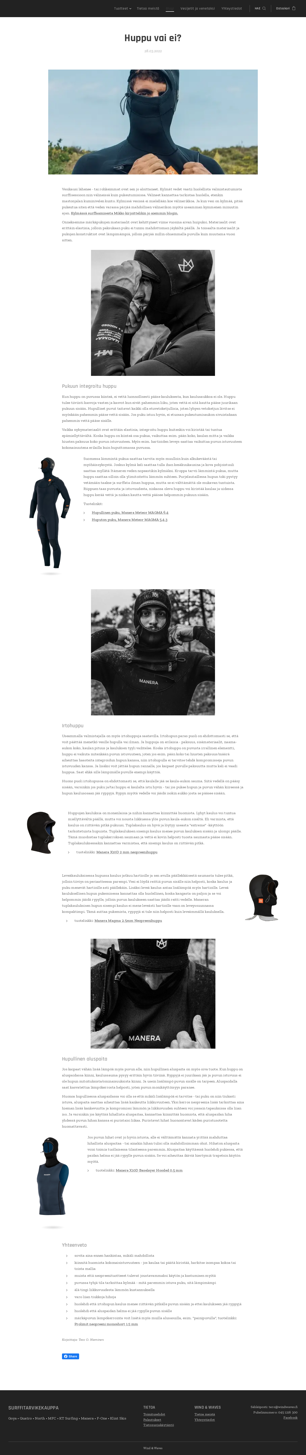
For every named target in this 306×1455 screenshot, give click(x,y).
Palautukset (152, 1420)
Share (70, 1356)
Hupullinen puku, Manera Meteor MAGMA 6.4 (130, 512)
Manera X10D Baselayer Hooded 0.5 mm (149, 1170)
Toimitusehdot (154, 1414)
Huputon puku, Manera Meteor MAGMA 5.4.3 (130, 519)
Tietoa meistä (205, 1414)
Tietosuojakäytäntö (158, 1425)
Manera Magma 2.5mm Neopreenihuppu (128, 920)
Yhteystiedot (205, 1420)
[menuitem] (132, 8)
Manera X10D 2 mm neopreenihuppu (126, 852)
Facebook (291, 1418)
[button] (260, 8)
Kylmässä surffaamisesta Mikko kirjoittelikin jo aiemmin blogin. (124, 213)
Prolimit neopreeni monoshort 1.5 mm (106, 1324)
